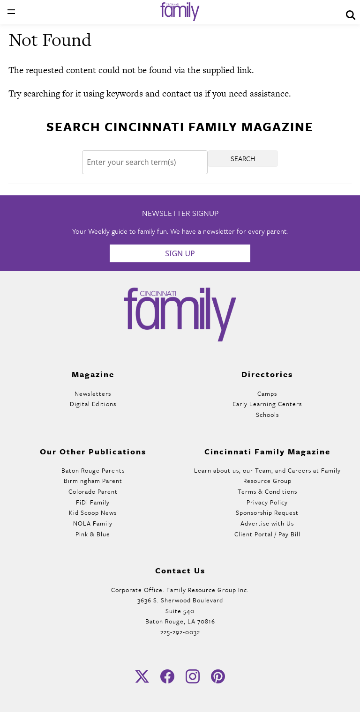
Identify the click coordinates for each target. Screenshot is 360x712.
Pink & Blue (92, 534)
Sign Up (180, 253)
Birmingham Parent (93, 480)
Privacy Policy (267, 502)
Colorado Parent (93, 491)
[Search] (145, 162)
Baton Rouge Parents (93, 470)
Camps (267, 393)
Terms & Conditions (267, 491)
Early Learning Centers (267, 403)
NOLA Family (92, 523)
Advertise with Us (267, 523)
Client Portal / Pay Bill (267, 534)
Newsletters (93, 393)
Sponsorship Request (267, 512)
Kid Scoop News (93, 512)
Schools (267, 414)
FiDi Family (93, 502)
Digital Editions (93, 403)
